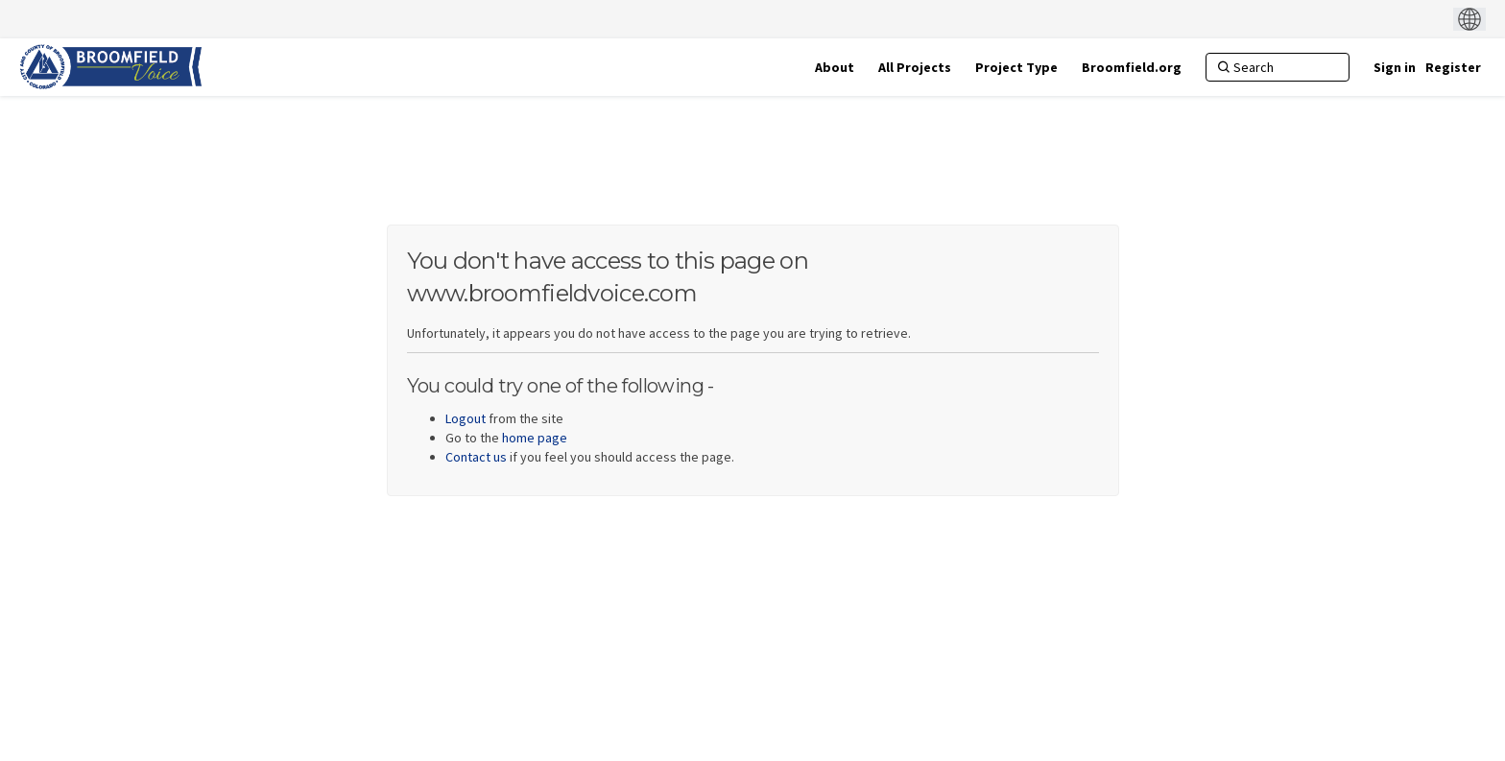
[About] (834, 67)
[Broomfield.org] (1131, 67)
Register (1453, 67)
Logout (465, 418)
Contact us (476, 456)
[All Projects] (914, 67)
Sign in (1395, 67)
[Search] (1278, 67)
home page (534, 437)
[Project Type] (1016, 67)
